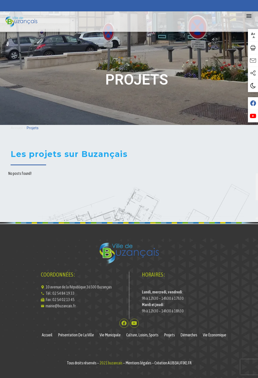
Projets (169, 335)
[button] (249, 15)
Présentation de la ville (76, 335)
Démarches (188, 335)
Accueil (17, 128)
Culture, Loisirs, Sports (142, 335)
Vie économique (214, 335)
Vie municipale (110, 335)
